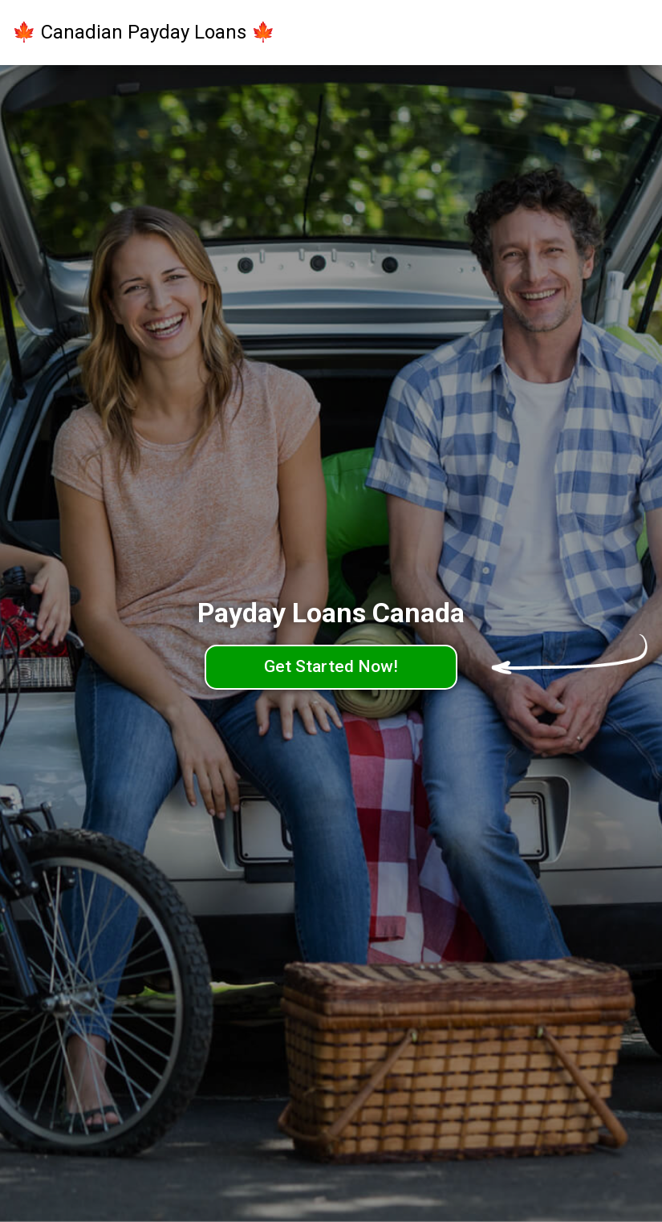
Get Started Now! (331, 666)
